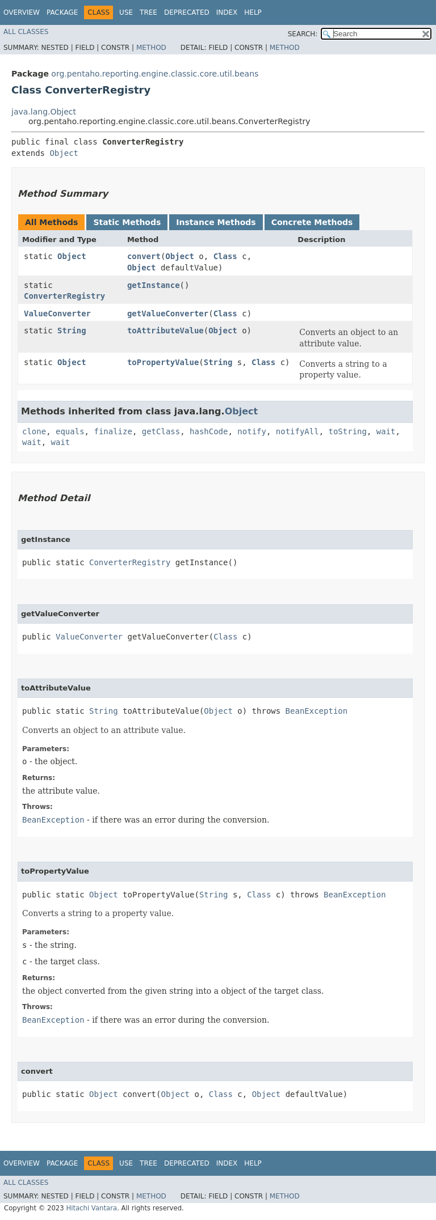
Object (63, 153)
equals (70, 431)
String (71, 330)
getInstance (153, 285)
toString (348, 431)
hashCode (209, 431)
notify (251, 431)
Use (126, 12)
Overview (21, 12)
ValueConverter (57, 313)
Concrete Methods (312, 222)
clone (34, 431)
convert (144, 256)
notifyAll (297, 431)
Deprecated (186, 12)
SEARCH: (303, 34)
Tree (148, 12)
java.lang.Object (43, 111)
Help (253, 12)
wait (386, 431)
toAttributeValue (165, 330)
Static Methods (127, 222)
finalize (113, 431)
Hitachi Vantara (91, 1208)
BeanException (317, 710)
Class (225, 256)
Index (227, 12)
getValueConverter (167, 313)
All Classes (25, 32)
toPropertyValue (163, 362)
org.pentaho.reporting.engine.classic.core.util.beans (154, 73)
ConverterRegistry (64, 295)
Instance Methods (215, 222)
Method (151, 48)
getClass (161, 431)
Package (62, 12)
